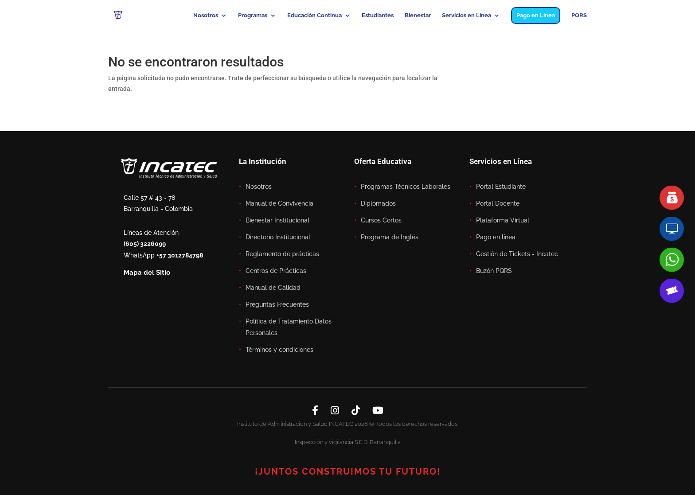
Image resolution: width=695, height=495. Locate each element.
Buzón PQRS (494, 270)
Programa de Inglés (389, 237)
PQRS (579, 15)
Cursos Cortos (381, 220)
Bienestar (418, 15)
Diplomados (378, 203)
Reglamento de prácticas (282, 253)
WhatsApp (163, 255)
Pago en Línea (535, 15)
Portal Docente (497, 203)
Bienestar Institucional (277, 220)
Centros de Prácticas (276, 270)
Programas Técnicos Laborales (405, 186)
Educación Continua (314, 15)
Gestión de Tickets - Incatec (517, 253)
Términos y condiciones (279, 349)
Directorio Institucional (278, 237)
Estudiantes (378, 15)
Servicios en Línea (466, 15)
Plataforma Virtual (502, 220)
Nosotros (205, 15)
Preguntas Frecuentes (277, 304)
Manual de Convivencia (279, 203)
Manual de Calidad (273, 287)
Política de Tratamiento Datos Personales (289, 327)
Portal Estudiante (501, 186)
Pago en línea (495, 237)
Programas (252, 15)
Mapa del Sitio (147, 273)
